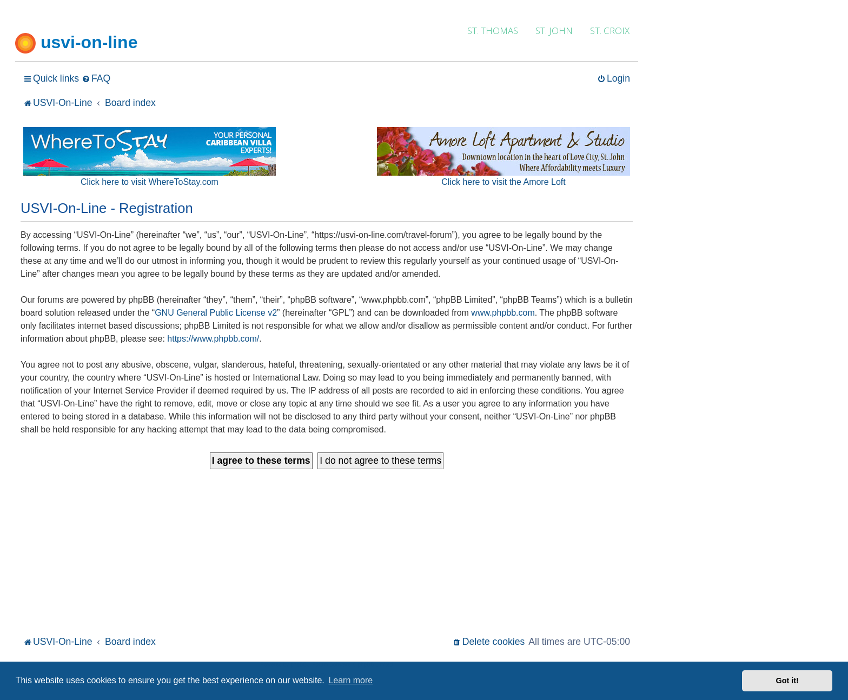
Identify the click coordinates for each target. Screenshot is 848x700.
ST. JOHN (554, 30)
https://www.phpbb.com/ (213, 338)
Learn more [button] (350, 680)
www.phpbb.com (502, 312)
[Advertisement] (326, 552)
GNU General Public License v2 (216, 312)
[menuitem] (96, 78)
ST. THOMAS (492, 30)
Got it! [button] (787, 680)
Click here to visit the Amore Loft (503, 181)
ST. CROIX (610, 30)
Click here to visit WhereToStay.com (149, 181)
